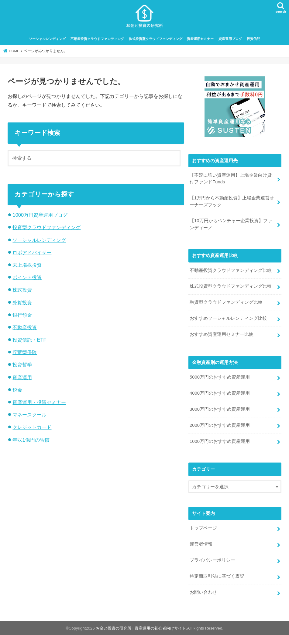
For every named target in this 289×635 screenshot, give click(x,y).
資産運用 (22, 377)
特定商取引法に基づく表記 (217, 576)
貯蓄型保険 (24, 352)
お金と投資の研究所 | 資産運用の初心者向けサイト (141, 628)
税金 (17, 390)
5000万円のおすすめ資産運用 (220, 377)
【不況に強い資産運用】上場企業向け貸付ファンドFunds (231, 178)
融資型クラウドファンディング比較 (226, 302)
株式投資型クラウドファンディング (155, 39)
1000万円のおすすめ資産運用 (220, 441)
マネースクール (29, 414)
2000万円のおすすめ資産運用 (220, 425)
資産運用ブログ (230, 39)
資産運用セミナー (200, 39)
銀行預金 (22, 315)
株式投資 (22, 289)
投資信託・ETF (29, 340)
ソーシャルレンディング (47, 39)
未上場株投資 (27, 265)
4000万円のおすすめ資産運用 (220, 393)
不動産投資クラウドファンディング (97, 39)
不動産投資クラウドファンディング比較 (231, 270)
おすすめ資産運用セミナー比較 (221, 334)
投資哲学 (22, 364)
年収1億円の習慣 (30, 440)
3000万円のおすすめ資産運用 (220, 409)
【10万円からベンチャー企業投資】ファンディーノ (231, 224)
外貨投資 (22, 302)
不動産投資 (24, 327)
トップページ (203, 528)
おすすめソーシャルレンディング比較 (228, 318)
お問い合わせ (203, 592)
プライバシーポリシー (212, 560)
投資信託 (253, 39)
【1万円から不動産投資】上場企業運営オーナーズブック (232, 201)
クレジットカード (31, 427)
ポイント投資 (27, 277)
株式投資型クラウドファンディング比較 (231, 286)
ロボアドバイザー (31, 252)
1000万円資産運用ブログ (39, 215)
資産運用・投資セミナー (39, 402)
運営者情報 (201, 544)
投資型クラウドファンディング (46, 227)
